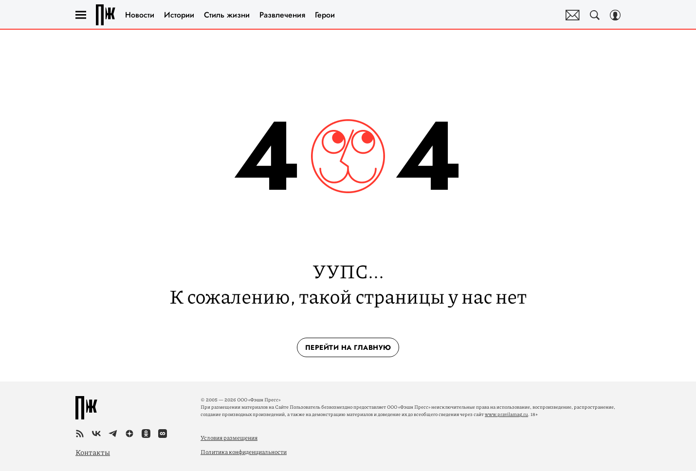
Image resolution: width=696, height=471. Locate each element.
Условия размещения (229, 438)
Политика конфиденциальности (244, 452)
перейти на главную (348, 347)
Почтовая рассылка (573, 15)
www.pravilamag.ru (506, 414)
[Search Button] (594, 15)
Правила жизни (105, 14)
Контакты (92, 452)
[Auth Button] (615, 15)
